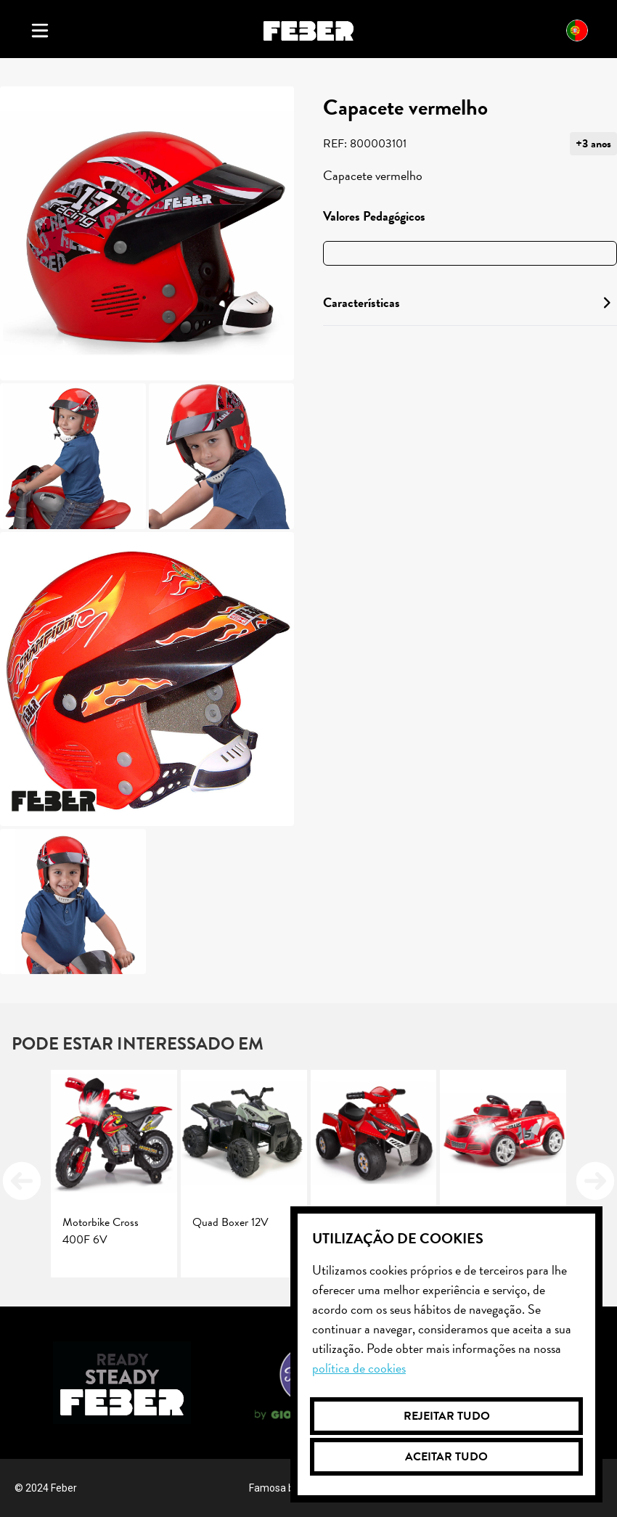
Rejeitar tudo (447, 1416)
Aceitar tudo (446, 1456)
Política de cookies (359, 1368)
